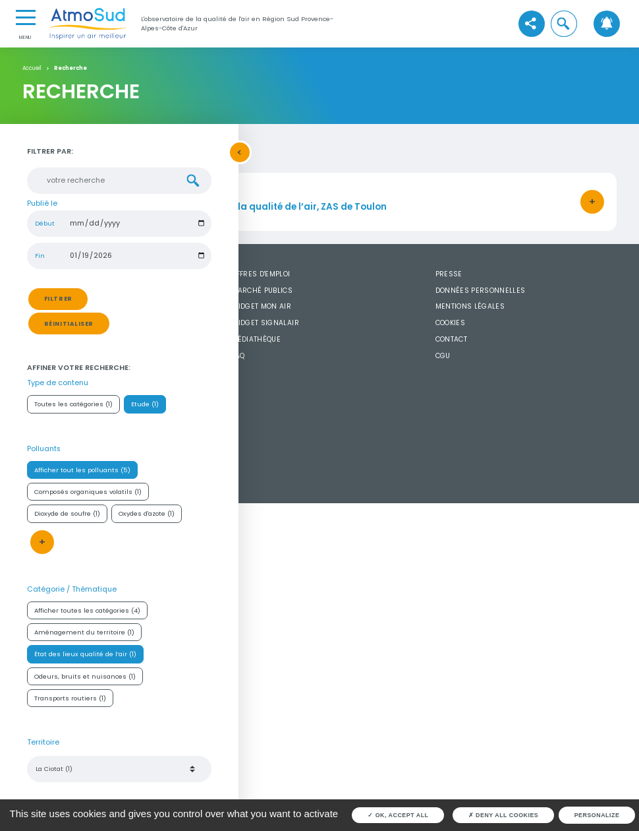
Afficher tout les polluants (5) (82, 470)
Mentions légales (470, 306)
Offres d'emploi (260, 274)
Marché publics (261, 290)
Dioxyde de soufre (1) (67, 513)
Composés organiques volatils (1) (88, 491)
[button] (564, 24)
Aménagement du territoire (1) (84, 632)
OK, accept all (398, 815)
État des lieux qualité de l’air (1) (85, 654)
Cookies (450, 323)
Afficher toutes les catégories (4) (87, 610)
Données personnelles (480, 290)
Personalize (597, 815)
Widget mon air (261, 306)
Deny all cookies (503, 815)
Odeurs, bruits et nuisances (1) (85, 676)
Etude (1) (145, 404)
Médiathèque (256, 339)
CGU (443, 356)
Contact (451, 339)
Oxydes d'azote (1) (147, 513)
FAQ (237, 356)
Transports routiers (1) (70, 698)
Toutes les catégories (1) (73, 404)
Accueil (32, 68)
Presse (448, 274)
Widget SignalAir (264, 323)
